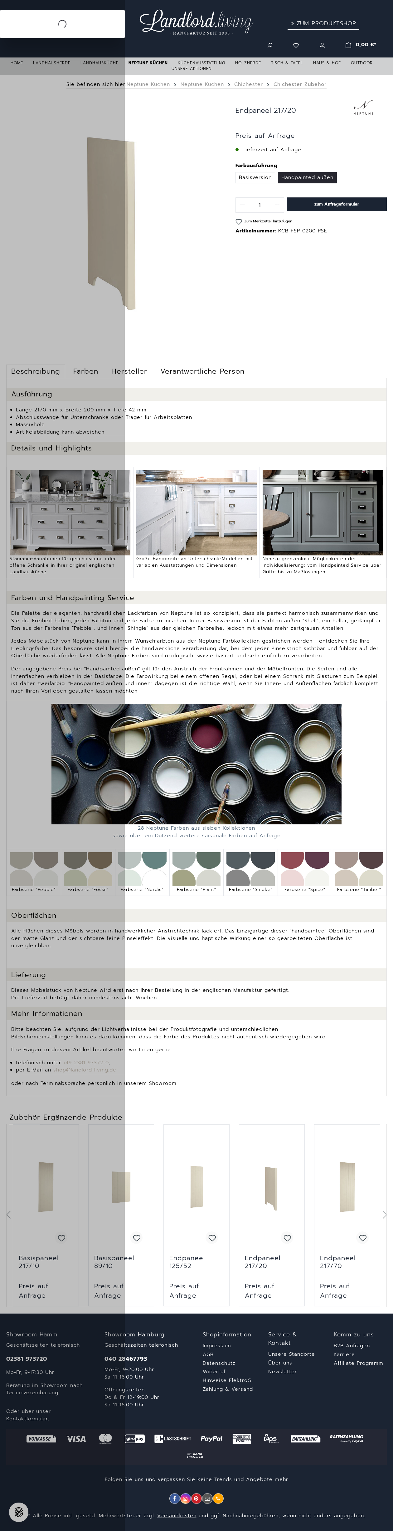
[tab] (129, 371)
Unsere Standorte (291, 1354)
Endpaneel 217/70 (338, 1262)
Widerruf (214, 1371)
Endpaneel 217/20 (262, 1262)
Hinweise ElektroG (227, 1380)
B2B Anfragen (352, 1346)
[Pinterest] (196, 1499)
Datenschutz (219, 1363)
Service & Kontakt (282, 1338)
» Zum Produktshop (323, 23)
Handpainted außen (307, 177)
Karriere (344, 1354)
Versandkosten (176, 1515)
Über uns (280, 1363)
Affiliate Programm (358, 1363)
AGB (208, 1354)
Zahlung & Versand (228, 1389)
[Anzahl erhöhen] (277, 205)
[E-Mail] (207, 1499)
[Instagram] (186, 1499)
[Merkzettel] (296, 45)
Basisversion (255, 177)
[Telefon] (218, 1499)
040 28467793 (125, 1359)
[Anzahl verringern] (242, 205)
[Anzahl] (260, 205)
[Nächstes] (385, 1215)
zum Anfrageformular (336, 204)
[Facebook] (175, 1499)
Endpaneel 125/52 (187, 1262)
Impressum (217, 1346)
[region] (196, 1215)
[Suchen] (270, 45)
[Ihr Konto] (322, 45)
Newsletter (282, 1371)
